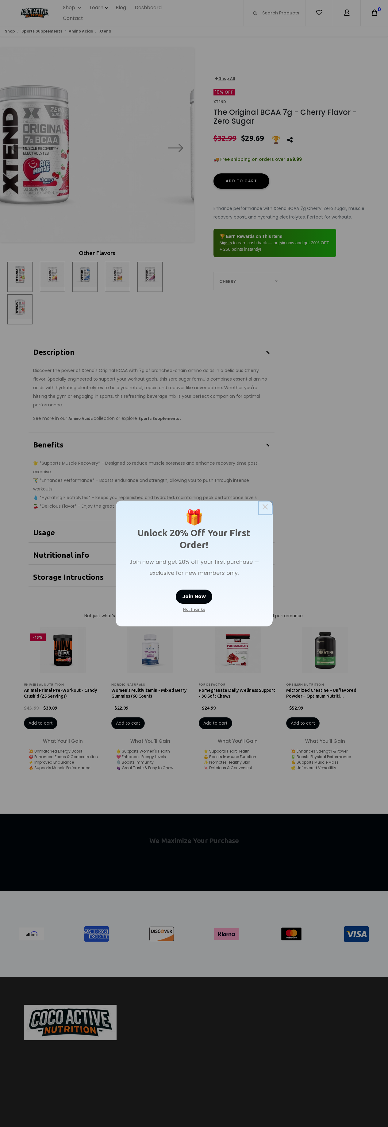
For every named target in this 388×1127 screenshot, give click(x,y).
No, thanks (194, 609)
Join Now (194, 596)
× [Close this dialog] (265, 508)
